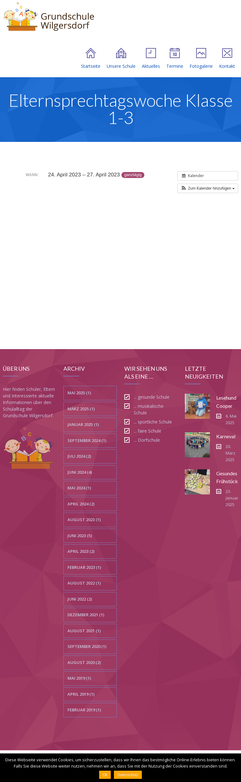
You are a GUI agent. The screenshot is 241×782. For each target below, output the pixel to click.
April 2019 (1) (80, 694)
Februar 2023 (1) (84, 567)
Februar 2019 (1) (84, 710)
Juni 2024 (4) (79, 472)
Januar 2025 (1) (83, 424)
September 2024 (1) (86, 440)
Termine (174, 58)
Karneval (225, 436)
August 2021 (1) (84, 631)
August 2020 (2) (84, 662)
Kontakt (227, 58)
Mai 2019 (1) (79, 678)
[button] (208, 188)
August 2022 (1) (84, 583)
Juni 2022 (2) (79, 599)
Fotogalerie (201, 58)
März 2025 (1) (81, 409)
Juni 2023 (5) (79, 535)
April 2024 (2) (80, 504)
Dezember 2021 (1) (85, 615)
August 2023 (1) (84, 519)
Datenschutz (127, 775)
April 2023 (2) (80, 551)
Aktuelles (151, 58)
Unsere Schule (121, 58)
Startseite (90, 58)
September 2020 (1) (86, 646)
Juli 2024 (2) (79, 456)
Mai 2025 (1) (79, 393)
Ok (105, 775)
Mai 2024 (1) (79, 488)
